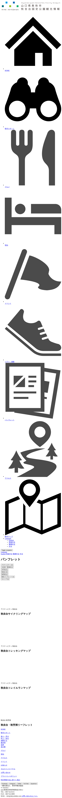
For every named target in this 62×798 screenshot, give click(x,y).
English (11, 540)
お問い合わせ (5, 772)
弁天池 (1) (5, 569)
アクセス (4, 758)
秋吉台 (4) (5, 572)
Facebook (5, 783)
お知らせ (4, 765)
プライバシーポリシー (9, 776)
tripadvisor (34, 783)
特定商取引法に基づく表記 (10, 780)
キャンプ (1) (5, 579)
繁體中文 (12, 544)
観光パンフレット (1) (8, 577)
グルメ (3, 750)
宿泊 (2, 754)
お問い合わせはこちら (30, 796)
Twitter (19, 783)
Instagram (12, 783)
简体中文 (12, 542)
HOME (3, 729)
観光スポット (5, 733)
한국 (10, 546)
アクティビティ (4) (7, 565)
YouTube (26, 783)
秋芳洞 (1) (5, 574)
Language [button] (4, 552)
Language (8, 538)
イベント (4, 761)
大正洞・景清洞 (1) (7, 567)
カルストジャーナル (8, 769)
